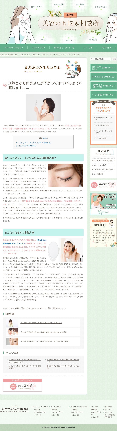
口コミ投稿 (108, 412)
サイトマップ (108, 409)
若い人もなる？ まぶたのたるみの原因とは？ (33, 143)
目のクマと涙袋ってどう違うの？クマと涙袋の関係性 (25, 367)
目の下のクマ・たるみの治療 (102, 161)
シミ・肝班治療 (101, 138)
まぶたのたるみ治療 (102, 125)
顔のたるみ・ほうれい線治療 (104, 132)
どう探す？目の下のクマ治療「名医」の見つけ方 (63, 361)
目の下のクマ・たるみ (14, 48)
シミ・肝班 (88, 48)
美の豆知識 (106, 48)
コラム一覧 (37, 415)
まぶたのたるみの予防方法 (25, 146)
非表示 (45, 138)
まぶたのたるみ (38, 48)
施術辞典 (37, 409)
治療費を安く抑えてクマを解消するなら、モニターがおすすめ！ (25, 361)
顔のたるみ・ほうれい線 (64, 48)
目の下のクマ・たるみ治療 (104, 119)
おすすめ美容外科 (40, 412)
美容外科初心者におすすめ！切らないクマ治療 (63, 367)
